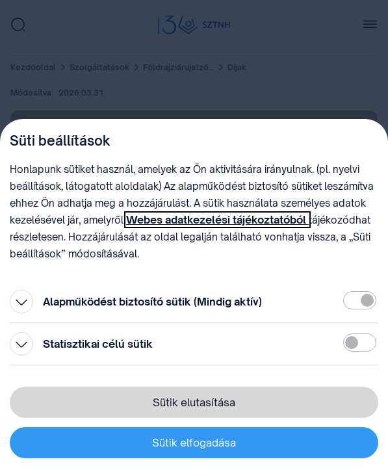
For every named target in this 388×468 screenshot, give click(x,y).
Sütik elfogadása (194, 442)
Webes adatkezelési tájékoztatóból (217, 219)
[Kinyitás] (21, 301)
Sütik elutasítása (194, 402)
